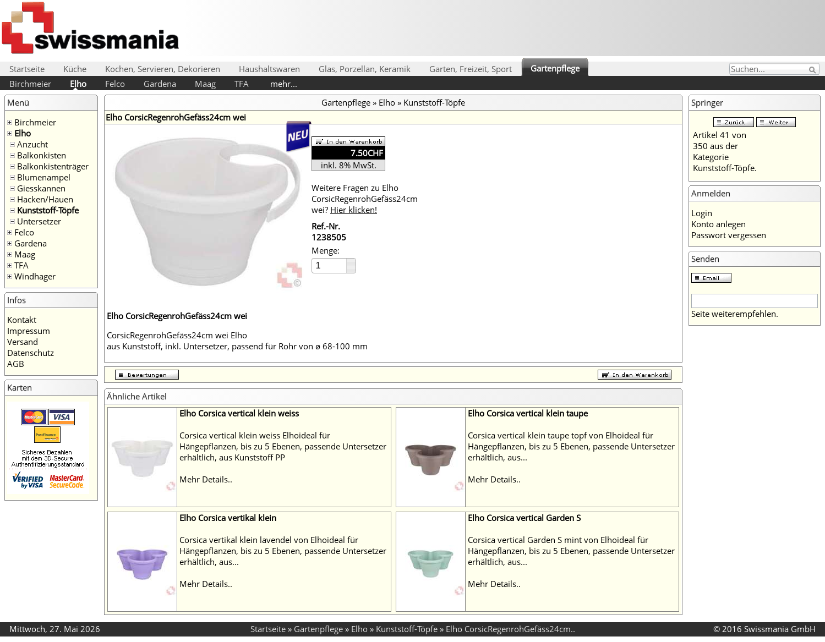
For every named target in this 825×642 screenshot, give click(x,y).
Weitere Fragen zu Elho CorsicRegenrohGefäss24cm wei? (365, 198)
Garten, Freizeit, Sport (470, 68)
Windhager (35, 276)
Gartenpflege (555, 68)
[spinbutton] (329, 265)
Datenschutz (30, 352)
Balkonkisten (41, 155)
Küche (74, 68)
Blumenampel (43, 177)
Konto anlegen (718, 223)
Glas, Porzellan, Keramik (365, 68)
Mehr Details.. (205, 479)
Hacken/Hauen (45, 199)
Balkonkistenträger (53, 166)
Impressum (28, 330)
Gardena (160, 83)
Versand (22, 341)
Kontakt (21, 319)
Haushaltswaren (269, 68)
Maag (205, 83)
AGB (15, 363)
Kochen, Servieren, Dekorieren (162, 68)
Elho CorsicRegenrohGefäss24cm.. (510, 628)
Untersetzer (39, 221)
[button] (351, 262)
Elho (78, 83)
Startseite (27, 68)
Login (701, 212)
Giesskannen (41, 188)
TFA (241, 83)
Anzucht (32, 144)
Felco (115, 83)
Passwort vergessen (728, 234)
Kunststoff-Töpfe (48, 210)
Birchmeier (30, 83)
